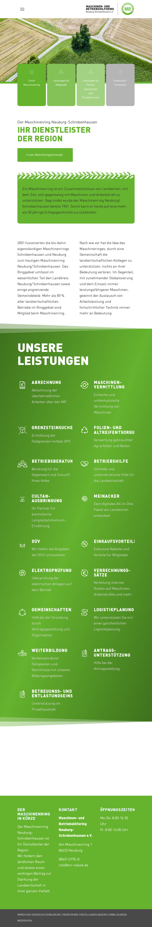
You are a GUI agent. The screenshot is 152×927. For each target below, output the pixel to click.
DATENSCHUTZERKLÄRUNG (46, 915)
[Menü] (22, 9)
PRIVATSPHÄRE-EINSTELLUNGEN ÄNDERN (85, 915)
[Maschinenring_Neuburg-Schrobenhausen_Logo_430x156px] (110, 9)
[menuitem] (22, 9)
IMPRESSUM (23, 915)
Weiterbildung (49, 651)
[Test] (45, 155)
